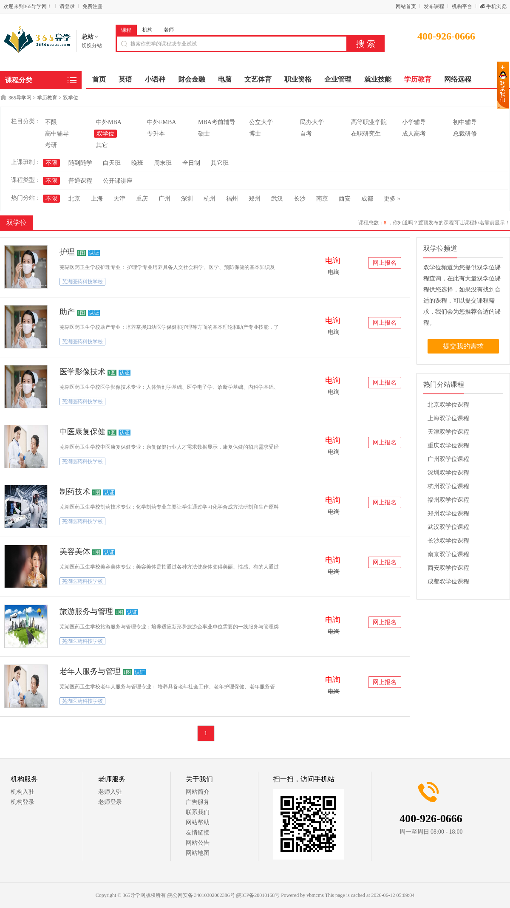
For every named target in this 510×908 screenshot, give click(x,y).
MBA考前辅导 (216, 122)
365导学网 (19, 98)
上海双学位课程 (448, 418)
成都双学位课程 (448, 581)
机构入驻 (22, 792)
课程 (126, 30)
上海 (97, 198)
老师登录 (110, 802)
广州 (164, 198)
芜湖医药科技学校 (82, 282)
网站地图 (198, 853)
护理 (67, 252)
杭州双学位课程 (448, 486)
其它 (102, 145)
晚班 (137, 163)
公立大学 (261, 122)
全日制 (191, 163)
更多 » (392, 198)
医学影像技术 (82, 372)
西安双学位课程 (448, 568)
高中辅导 (57, 133)
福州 (232, 198)
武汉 (277, 198)
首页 (99, 79)
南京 (322, 198)
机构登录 (22, 802)
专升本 (156, 133)
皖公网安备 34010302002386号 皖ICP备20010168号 (223, 895)
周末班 (163, 163)
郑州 (255, 198)
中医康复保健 (82, 431)
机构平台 (462, 6)
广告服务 (198, 802)
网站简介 (198, 792)
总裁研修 (465, 133)
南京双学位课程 (448, 554)
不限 (51, 122)
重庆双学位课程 (448, 445)
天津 (119, 198)
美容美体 (75, 551)
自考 (306, 133)
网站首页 (406, 6)
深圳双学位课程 (448, 473)
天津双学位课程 (448, 432)
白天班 (112, 163)
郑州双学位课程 (448, 513)
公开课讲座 (118, 181)
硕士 (204, 133)
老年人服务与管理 (90, 671)
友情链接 (198, 832)
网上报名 (385, 263)
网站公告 (198, 843)
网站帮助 (198, 822)
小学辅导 (414, 122)
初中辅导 (465, 122)
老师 (169, 30)
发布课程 (434, 6)
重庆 (142, 198)
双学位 (70, 98)
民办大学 (312, 122)
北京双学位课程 (448, 405)
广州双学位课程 (448, 459)
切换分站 (92, 45)
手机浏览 (496, 6)
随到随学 (80, 163)
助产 (67, 312)
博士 (255, 133)
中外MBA (109, 122)
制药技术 (75, 491)
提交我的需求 (463, 346)
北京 (74, 198)
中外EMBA (161, 122)
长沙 (300, 198)
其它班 (220, 163)
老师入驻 (110, 792)
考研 (51, 145)
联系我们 (198, 812)
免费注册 (92, 6)
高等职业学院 (369, 122)
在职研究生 (366, 133)
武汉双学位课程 (448, 527)
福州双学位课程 (448, 500)
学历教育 (47, 98)
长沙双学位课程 (448, 540)
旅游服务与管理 (86, 611)
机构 (147, 30)
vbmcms (315, 895)
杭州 (209, 198)
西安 (345, 198)
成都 (367, 198)
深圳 (187, 198)
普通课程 (80, 181)
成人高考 (414, 133)
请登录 (67, 6)
